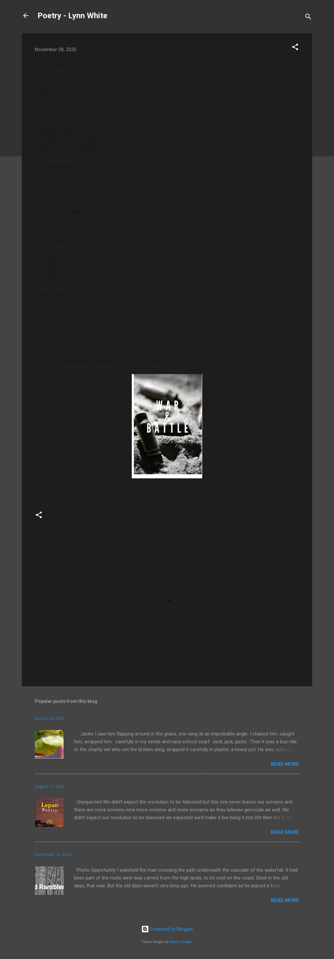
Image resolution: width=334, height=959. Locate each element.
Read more (285, 764)
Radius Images (181, 942)
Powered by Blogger (167, 929)
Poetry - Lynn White (72, 15)
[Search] (308, 18)
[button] (295, 48)
